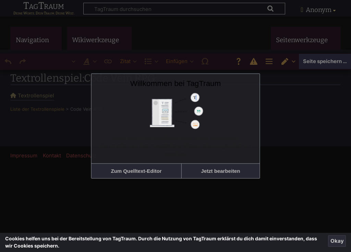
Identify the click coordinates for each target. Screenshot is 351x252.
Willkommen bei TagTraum (175, 96)
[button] (148, 158)
